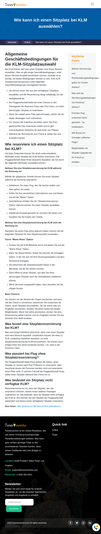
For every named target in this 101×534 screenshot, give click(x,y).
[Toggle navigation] (92, 4)
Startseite (12, 42)
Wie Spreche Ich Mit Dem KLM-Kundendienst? (39, 406)
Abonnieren (14, 509)
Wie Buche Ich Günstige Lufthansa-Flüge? (81, 137)
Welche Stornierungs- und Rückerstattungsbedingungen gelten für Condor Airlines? (85, 78)
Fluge (54, 435)
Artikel (27, 42)
